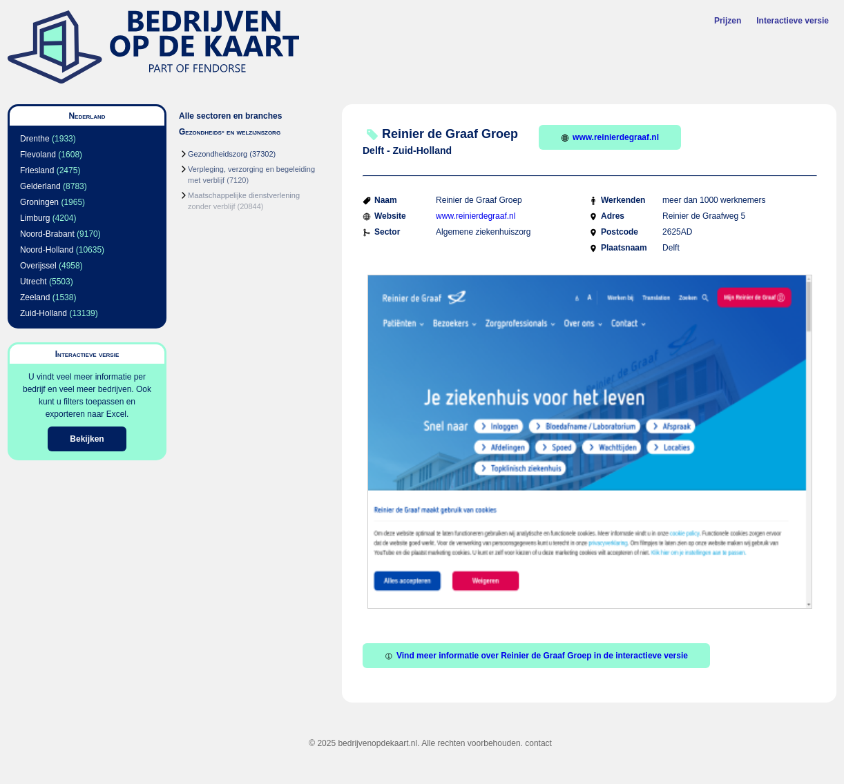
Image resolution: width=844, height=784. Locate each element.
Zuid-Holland (43, 313)
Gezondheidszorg (217, 154)
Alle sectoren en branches (230, 116)
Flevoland (38, 154)
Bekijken (87, 439)
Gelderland (40, 186)
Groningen (39, 202)
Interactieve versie (792, 21)
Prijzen (727, 21)
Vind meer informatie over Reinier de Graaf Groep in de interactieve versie (536, 655)
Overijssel (38, 266)
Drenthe (35, 139)
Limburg (35, 218)
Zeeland (35, 297)
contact (538, 743)
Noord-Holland (46, 250)
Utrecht (33, 281)
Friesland (37, 170)
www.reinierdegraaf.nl (610, 137)
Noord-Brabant (47, 234)
